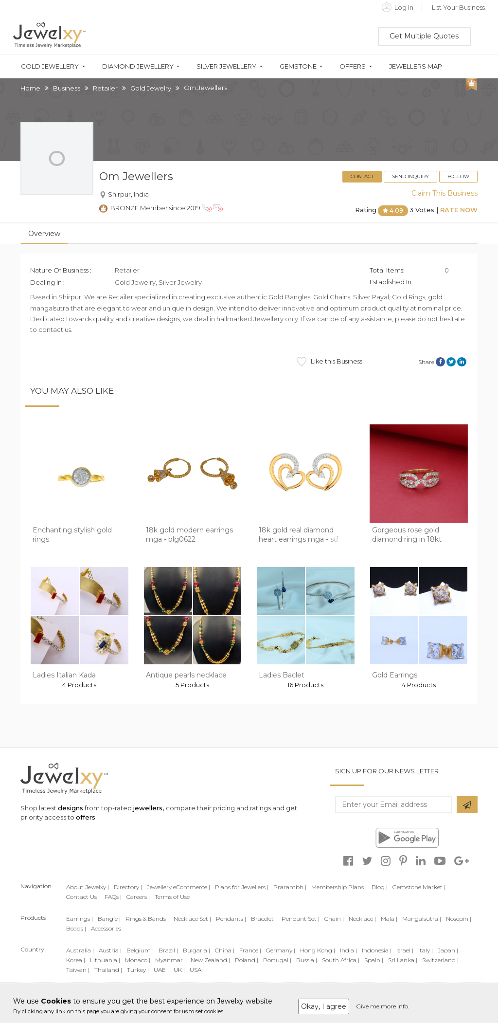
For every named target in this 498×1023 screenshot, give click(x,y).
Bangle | (109, 918)
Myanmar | (170, 960)
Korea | (75, 960)
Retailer (105, 88)
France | (250, 950)
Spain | (373, 960)
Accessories (106, 928)
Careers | (138, 896)
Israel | (404, 950)
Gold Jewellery (50, 66)
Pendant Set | (301, 918)
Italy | (425, 950)
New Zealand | (210, 960)
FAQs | (113, 896)
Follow (458, 176)
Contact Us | (83, 896)
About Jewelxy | (87, 887)
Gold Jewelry (150, 88)
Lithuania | (105, 960)
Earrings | (79, 918)
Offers (352, 66)
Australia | (80, 950)
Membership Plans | (339, 887)
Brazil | (168, 950)
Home (30, 88)
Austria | (110, 950)
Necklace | (362, 918)
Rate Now (459, 210)
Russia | (306, 960)
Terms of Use (172, 896)
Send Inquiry (410, 176)
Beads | (76, 928)
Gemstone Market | (418, 887)
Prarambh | (289, 887)
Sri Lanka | (402, 960)
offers (85, 817)
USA (195, 969)
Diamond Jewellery (138, 66)
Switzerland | (440, 960)
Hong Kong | (317, 950)
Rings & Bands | (147, 918)
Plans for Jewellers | (241, 887)
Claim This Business (444, 193)
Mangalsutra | (421, 918)
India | (348, 950)
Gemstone (298, 66)
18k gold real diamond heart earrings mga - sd (298, 535)
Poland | (246, 960)
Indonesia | (376, 950)
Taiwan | (77, 969)
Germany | (280, 950)
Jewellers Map (415, 66)
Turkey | (138, 969)
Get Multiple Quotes (424, 36)
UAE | (161, 969)
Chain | (334, 918)
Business (66, 88)
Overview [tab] (44, 233)
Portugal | (277, 960)
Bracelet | (264, 918)
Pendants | (231, 918)
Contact (362, 176)
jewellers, (148, 808)
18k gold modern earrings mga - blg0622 (189, 535)
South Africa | (340, 960)
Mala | (389, 918)
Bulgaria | (196, 950)
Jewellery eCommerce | (178, 887)
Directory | (128, 887)
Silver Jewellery (226, 66)
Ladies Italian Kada (64, 675)
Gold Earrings (394, 675)
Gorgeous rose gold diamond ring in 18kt (407, 535)
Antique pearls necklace (186, 675)
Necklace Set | (192, 918)
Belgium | (140, 950)
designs (70, 808)
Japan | (448, 950)
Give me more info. (382, 1006)
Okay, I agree (323, 1006)
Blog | (380, 887)
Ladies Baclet (281, 675)
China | (224, 950)
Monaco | (137, 960)
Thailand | (108, 969)
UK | (179, 969)
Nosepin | (458, 918)
